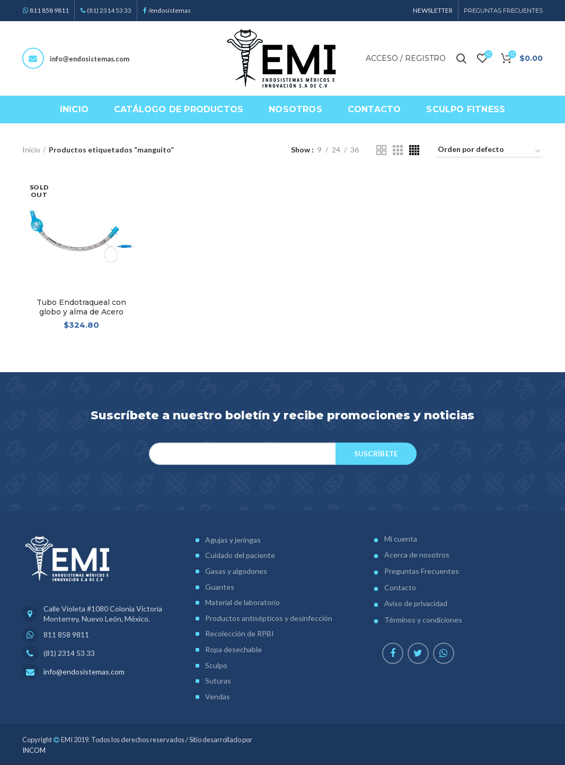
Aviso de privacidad (415, 603)
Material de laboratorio (242, 602)
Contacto (400, 587)
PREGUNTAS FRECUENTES (503, 10)
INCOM (34, 750)
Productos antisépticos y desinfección (268, 618)
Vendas (217, 696)
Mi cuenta (400, 538)
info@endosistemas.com (89, 59)
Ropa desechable (233, 649)
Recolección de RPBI (239, 633)
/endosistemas (169, 10)
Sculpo (216, 665)
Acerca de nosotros (416, 554)
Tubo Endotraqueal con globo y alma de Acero (81, 307)
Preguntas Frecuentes (421, 570)
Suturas (218, 680)
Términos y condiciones (423, 619)
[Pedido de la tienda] (490, 151)
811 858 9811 (49, 10)
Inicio (31, 149)
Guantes (219, 586)
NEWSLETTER (433, 10)
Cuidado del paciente (240, 555)
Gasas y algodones (236, 570)
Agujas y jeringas (233, 539)
